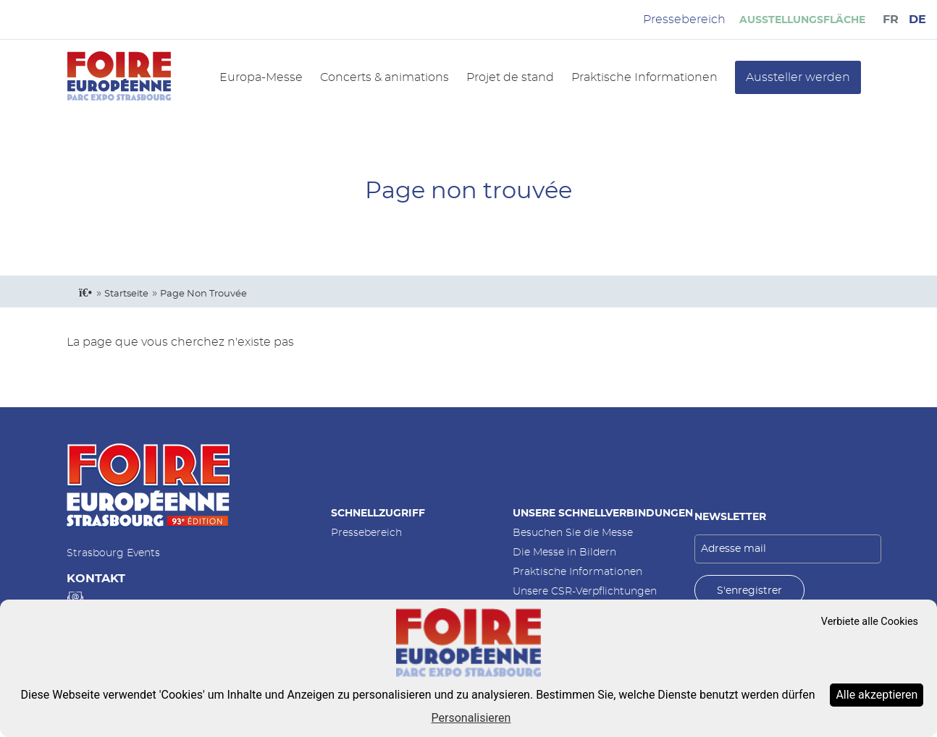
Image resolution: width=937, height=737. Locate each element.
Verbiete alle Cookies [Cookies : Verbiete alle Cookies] (869, 621)
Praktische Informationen (644, 77)
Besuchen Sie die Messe (573, 532)
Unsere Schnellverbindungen (603, 513)
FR (891, 19)
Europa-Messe (261, 77)
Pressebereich (366, 532)
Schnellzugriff (378, 513)
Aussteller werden (798, 77)
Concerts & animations (384, 77)
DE (917, 19)
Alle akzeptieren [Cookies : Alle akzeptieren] (876, 695)
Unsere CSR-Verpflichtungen (585, 591)
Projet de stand (510, 77)
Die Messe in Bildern (564, 552)
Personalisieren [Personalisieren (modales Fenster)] (471, 718)
